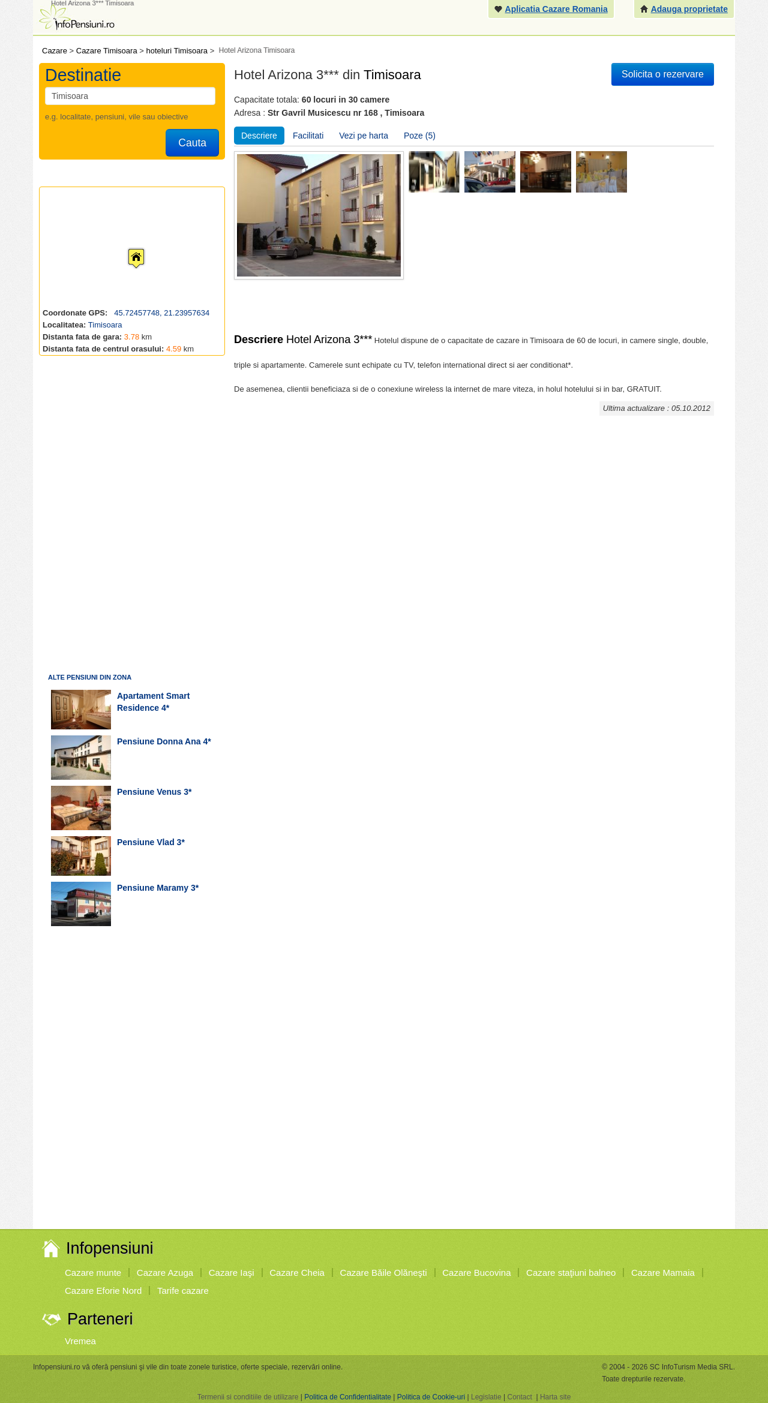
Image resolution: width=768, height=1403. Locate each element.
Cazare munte (93, 1272)
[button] (127, 247)
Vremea (80, 1340)
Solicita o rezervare (663, 74)
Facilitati (308, 135)
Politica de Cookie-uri (431, 1397)
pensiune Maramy (152, 888)
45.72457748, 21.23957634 (161, 312)
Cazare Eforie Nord (103, 1290)
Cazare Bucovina (476, 1272)
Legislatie (486, 1397)
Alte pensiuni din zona (89, 677)
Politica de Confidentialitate (347, 1397)
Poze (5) (420, 135)
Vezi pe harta (363, 135)
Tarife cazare (183, 1290)
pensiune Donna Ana (159, 741)
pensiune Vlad (146, 842)
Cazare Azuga (165, 1272)
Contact (519, 1397)
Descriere (259, 135)
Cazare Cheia (297, 1272)
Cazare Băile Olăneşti (383, 1272)
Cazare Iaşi (231, 1272)
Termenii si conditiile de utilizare (248, 1397)
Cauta (192, 143)
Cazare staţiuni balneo (571, 1272)
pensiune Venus (149, 792)
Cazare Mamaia (663, 1272)
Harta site (555, 1397)
